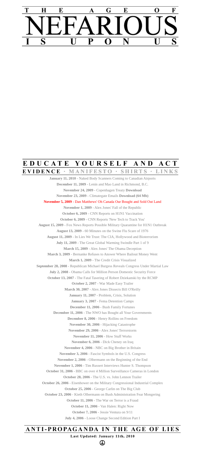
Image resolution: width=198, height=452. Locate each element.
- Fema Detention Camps (102, 301)
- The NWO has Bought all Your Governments (102, 313)
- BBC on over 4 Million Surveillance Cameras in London (102, 371)
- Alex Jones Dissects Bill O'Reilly (102, 289)
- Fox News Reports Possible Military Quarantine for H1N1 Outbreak (102, 225)
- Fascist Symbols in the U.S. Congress (102, 354)
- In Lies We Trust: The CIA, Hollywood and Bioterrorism (102, 237)
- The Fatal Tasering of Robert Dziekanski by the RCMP (102, 278)
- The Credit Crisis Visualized (102, 260)
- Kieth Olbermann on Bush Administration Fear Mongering (102, 394)
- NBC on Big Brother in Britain (102, 348)
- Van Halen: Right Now (102, 406)
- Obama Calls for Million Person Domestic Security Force (102, 272)
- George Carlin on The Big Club (102, 389)
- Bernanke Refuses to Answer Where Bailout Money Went (102, 254)
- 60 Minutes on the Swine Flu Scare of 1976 (102, 231)
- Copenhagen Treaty (94, 190)
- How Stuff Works (102, 336)
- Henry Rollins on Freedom (102, 318)
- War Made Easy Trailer (103, 283)
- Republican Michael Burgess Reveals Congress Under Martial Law (103, 266)
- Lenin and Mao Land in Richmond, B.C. (102, 184)
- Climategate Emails (87, 196)
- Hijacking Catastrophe (103, 324)
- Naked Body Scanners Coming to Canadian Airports (103, 178)
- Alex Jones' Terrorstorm (103, 330)
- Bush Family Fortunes (102, 307)
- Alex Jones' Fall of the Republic (102, 207)
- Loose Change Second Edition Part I (102, 418)
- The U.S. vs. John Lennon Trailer (102, 377)
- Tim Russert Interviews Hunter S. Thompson (102, 365)
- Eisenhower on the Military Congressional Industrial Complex (102, 383)
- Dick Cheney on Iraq (102, 342)
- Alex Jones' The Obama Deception (102, 249)
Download (127, 196)
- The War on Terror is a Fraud (102, 400)
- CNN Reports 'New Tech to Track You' (102, 219)
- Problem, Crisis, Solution (102, 295)
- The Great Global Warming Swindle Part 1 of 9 (102, 243)
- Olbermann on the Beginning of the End (102, 360)
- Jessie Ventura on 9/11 (102, 412)
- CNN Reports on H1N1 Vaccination (102, 213)
